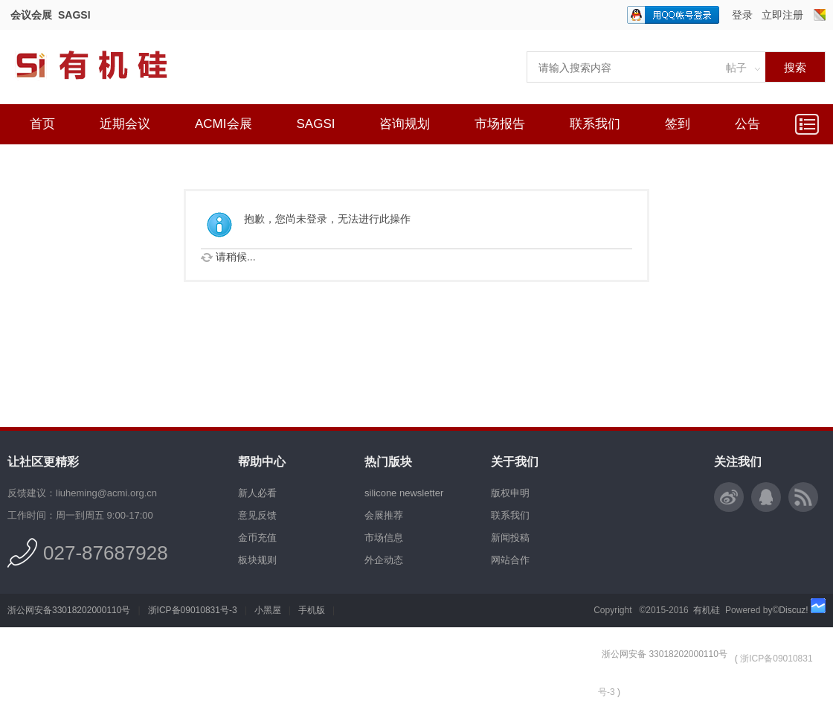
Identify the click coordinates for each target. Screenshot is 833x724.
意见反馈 (257, 515)
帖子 (736, 68)
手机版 (311, 610)
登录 (742, 15)
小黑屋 (267, 610)
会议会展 (31, 15)
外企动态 (383, 560)
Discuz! (793, 610)
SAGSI (74, 15)
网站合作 (510, 560)
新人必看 (257, 493)
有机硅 (706, 610)
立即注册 (782, 15)
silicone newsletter (403, 493)
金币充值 (257, 537)
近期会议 (125, 124)
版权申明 (510, 493)
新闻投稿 (510, 537)
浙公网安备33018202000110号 (68, 610)
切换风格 (820, 15)
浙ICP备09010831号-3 (192, 610)
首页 (42, 124)
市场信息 (383, 537)
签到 (677, 124)
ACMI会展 (223, 124)
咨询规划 (404, 124)
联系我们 (595, 124)
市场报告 (500, 124)
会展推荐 (383, 515)
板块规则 (257, 560)
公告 (747, 124)
